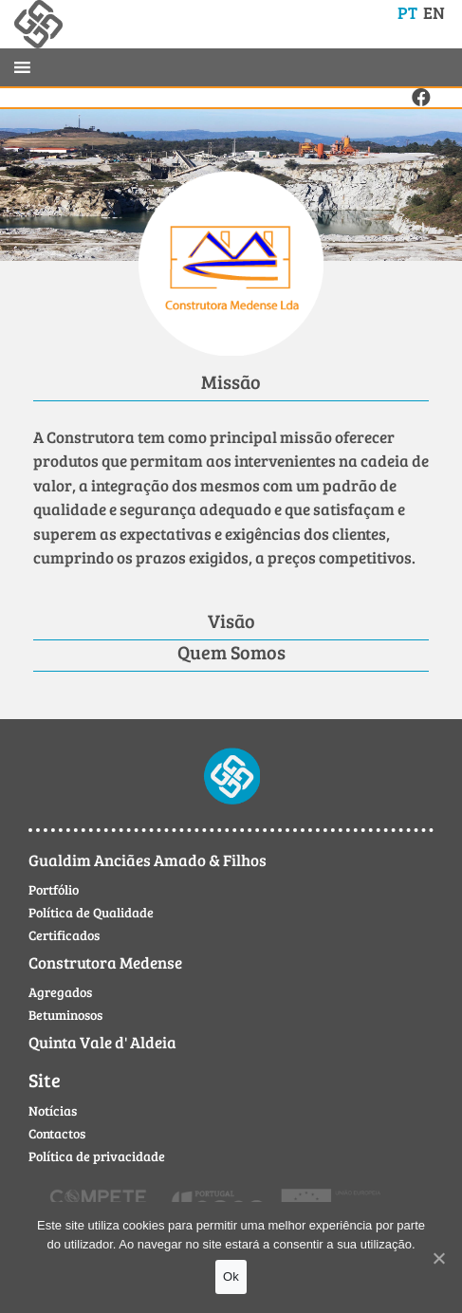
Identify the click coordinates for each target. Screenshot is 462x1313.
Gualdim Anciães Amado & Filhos (147, 860)
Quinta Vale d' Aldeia (102, 1042)
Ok (231, 1276)
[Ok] (438, 1257)
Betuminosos (65, 1015)
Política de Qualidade (91, 912)
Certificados (64, 935)
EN (434, 12)
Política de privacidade (96, 1156)
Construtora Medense (105, 962)
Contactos (56, 1133)
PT (407, 12)
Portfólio (53, 889)
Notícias (52, 1110)
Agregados (60, 992)
